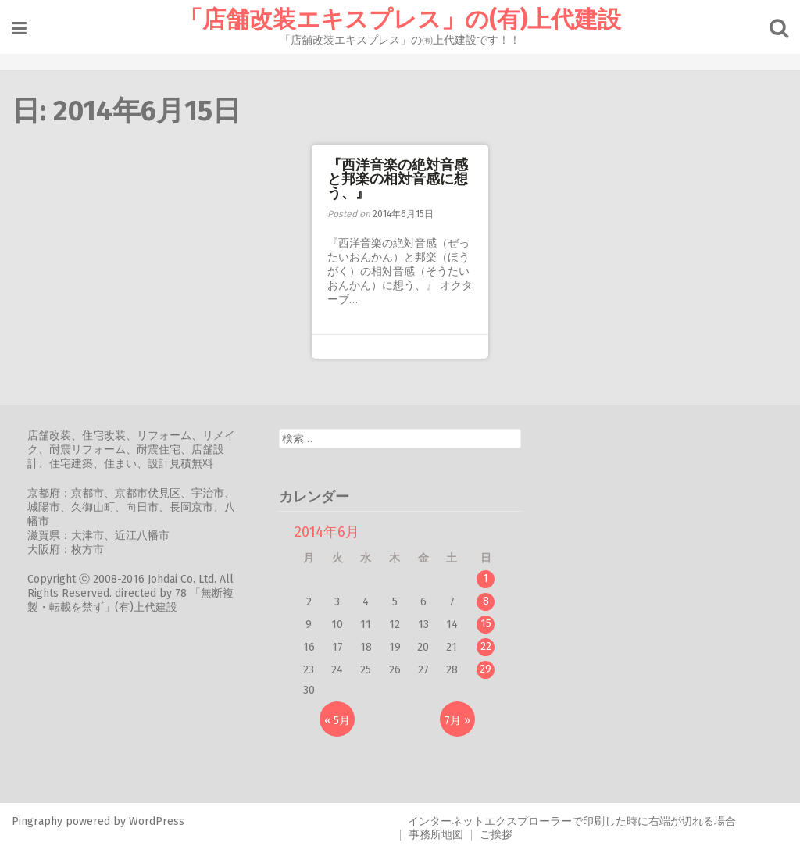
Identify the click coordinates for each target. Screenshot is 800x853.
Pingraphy (37, 821)
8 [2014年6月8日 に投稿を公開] (486, 601)
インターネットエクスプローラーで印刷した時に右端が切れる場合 (572, 821)
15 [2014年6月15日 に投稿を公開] (485, 623)
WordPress (156, 821)
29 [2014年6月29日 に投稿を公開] (485, 669)
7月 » (457, 720)
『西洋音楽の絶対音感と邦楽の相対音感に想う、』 (397, 179)
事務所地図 (436, 834)
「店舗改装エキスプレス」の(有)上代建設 (400, 19)
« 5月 (337, 720)
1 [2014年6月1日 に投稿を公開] (485, 578)
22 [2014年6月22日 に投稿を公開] (485, 646)
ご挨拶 (496, 834)
